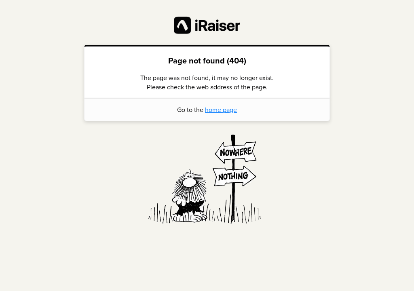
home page (221, 109)
